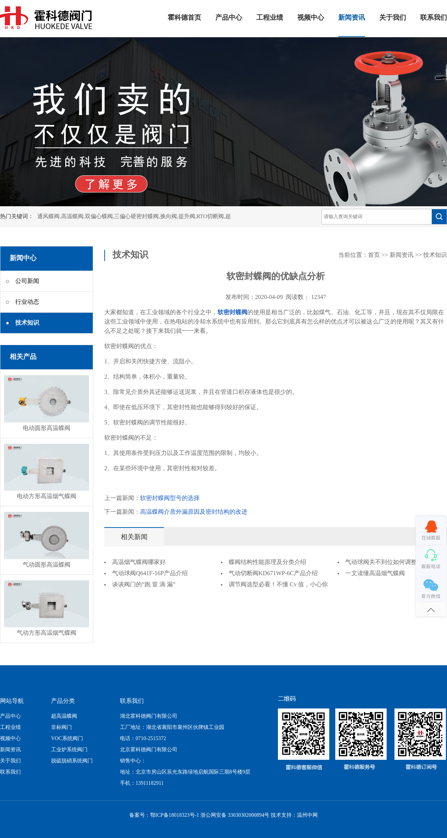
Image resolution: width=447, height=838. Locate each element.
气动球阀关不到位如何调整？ (384, 562)
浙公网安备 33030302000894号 (235, 815)
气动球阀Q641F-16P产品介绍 (150, 573)
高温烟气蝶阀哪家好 (139, 562)
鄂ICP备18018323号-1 (174, 815)
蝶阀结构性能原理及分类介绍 (267, 562)
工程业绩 (269, 18)
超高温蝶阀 (64, 716)
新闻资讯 (351, 18)
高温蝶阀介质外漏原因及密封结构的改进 (193, 512)
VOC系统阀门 (67, 739)
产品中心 (228, 18)
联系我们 (433, 18)
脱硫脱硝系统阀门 (72, 761)
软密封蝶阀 (232, 312)
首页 (374, 255)
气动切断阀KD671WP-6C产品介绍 (273, 573)
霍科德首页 (184, 18)
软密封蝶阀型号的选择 (170, 498)
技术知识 (435, 255)
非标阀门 (61, 727)
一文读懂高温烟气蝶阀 (375, 573)
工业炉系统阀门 (69, 750)
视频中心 (310, 18)
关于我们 (392, 18)
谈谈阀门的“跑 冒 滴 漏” (143, 584)
